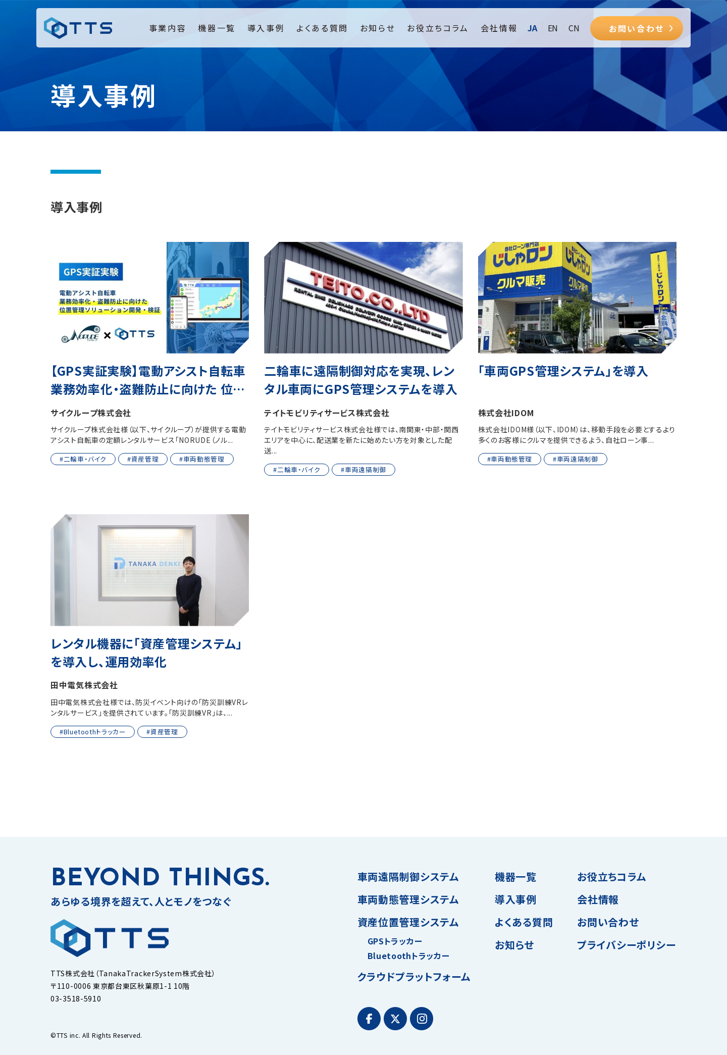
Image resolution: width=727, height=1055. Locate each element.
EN (553, 28)
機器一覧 (216, 28)
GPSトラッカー (395, 941)
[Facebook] (369, 1018)
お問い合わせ (636, 28)
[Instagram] (421, 1018)
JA (532, 28)
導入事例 (266, 28)
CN (574, 28)
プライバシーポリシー (626, 944)
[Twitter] (395, 1018)
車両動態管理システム (408, 899)
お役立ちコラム (438, 28)
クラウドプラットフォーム (414, 976)
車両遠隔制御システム (408, 876)
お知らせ (377, 28)
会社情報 (499, 28)
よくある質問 (322, 28)
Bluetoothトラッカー (409, 955)
